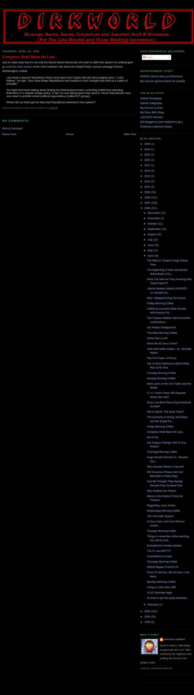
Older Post (130, 134)
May (150, 250)
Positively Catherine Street (156, 126)
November (154, 218)
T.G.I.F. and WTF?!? (159, 550)
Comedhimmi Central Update (164, 545)
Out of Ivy (152, 437)
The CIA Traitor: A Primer (161, 358)
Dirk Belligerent (174, 639)
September (154, 228)
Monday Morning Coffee (161, 378)
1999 (147, 622)
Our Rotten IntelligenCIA (161, 327)
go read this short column (17, 66)
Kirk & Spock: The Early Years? (165, 411)
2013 (147, 176)
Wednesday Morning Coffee (163, 510)
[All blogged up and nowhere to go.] (161, 121)
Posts (148, 57)
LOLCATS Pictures (151, 117)
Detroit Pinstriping (150, 98)
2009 (147, 192)
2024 (147, 149)
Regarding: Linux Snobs (161, 505)
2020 (147, 159)
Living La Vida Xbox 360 (161, 587)
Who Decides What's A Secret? (165, 466)
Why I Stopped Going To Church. (166, 298)
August (152, 234)
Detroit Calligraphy (151, 103)
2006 (147, 208)
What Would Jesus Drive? (162, 343)
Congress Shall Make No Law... (29, 57)
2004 (147, 616)
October (153, 223)
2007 (147, 202)
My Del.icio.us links (151, 107)
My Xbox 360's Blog (152, 112)
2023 (147, 154)
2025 (147, 143)
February (153, 604)
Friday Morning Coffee (160, 303)
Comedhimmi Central (159, 556)
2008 (147, 197)
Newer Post (9, 134)
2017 (147, 165)
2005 (147, 611)
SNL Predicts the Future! (161, 490)
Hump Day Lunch (157, 338)
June (151, 245)
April (151, 255)
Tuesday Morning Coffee (161, 372)
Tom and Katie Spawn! (160, 516)
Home (70, 134)
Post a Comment (12, 128)
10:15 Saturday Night (159, 592)
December (154, 212)
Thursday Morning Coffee (162, 332)
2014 (147, 170)
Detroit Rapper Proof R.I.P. (163, 567)
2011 (147, 186)
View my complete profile (156, 668)
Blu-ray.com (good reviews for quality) (162, 81)
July (150, 239)
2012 (147, 181)
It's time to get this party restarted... (168, 597)
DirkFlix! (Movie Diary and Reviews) (161, 76)
